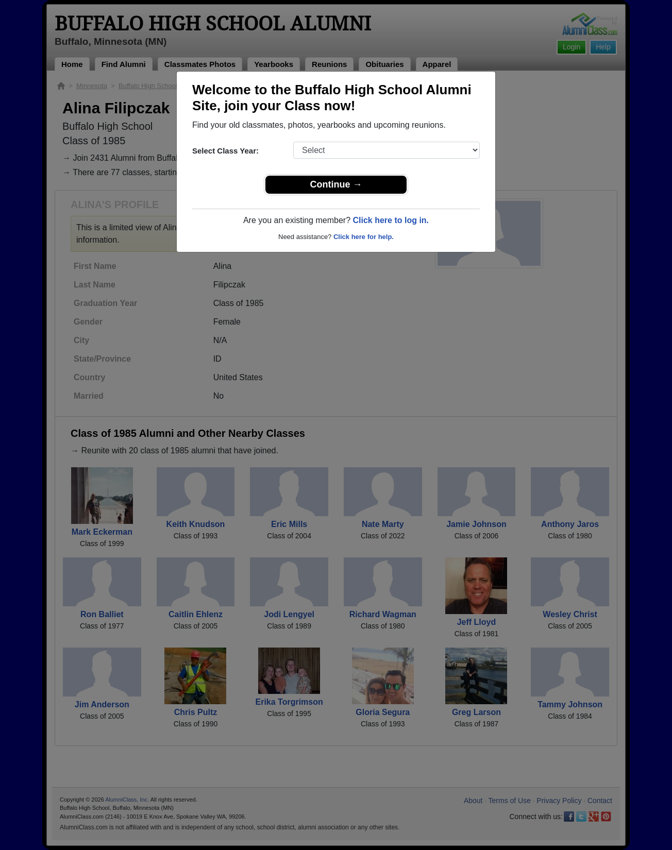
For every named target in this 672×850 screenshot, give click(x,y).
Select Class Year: (225, 150)
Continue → (336, 184)
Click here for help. (363, 237)
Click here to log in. (390, 220)
